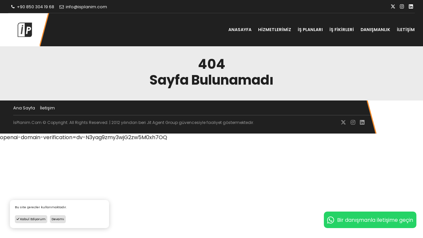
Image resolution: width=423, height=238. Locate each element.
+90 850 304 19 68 (32, 7)
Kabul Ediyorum (31, 219)
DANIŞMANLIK (375, 29)
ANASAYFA (239, 29)
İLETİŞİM (406, 29)
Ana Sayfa (24, 108)
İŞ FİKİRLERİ (341, 29)
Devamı (58, 219)
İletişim (47, 108)
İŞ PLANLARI (310, 29)
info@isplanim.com (83, 7)
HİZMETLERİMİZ (274, 29)
